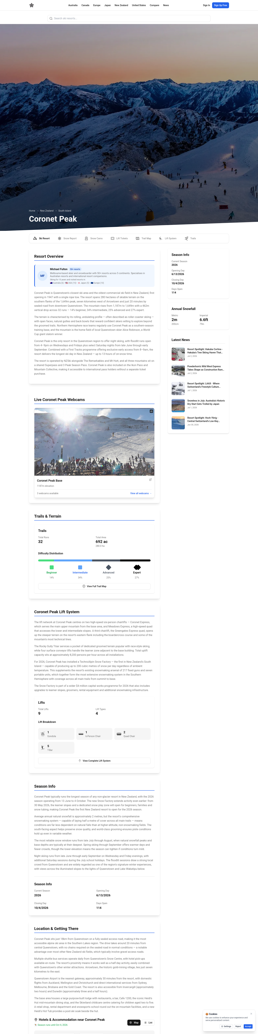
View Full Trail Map (94, 586)
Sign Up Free (220, 5)
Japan (107, 5)
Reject (238, 1026)
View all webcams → (141, 493)
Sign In (206, 5)
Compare (154, 5)
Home (32, 210)
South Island (64, 210)
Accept (248, 1026)
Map (134, 1022)
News (166, 5)
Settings (226, 1026)
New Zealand (121, 5)
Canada (85, 5)
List (148, 1022)
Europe (97, 5)
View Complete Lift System (94, 760)
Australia (72, 5)
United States (139, 5)
